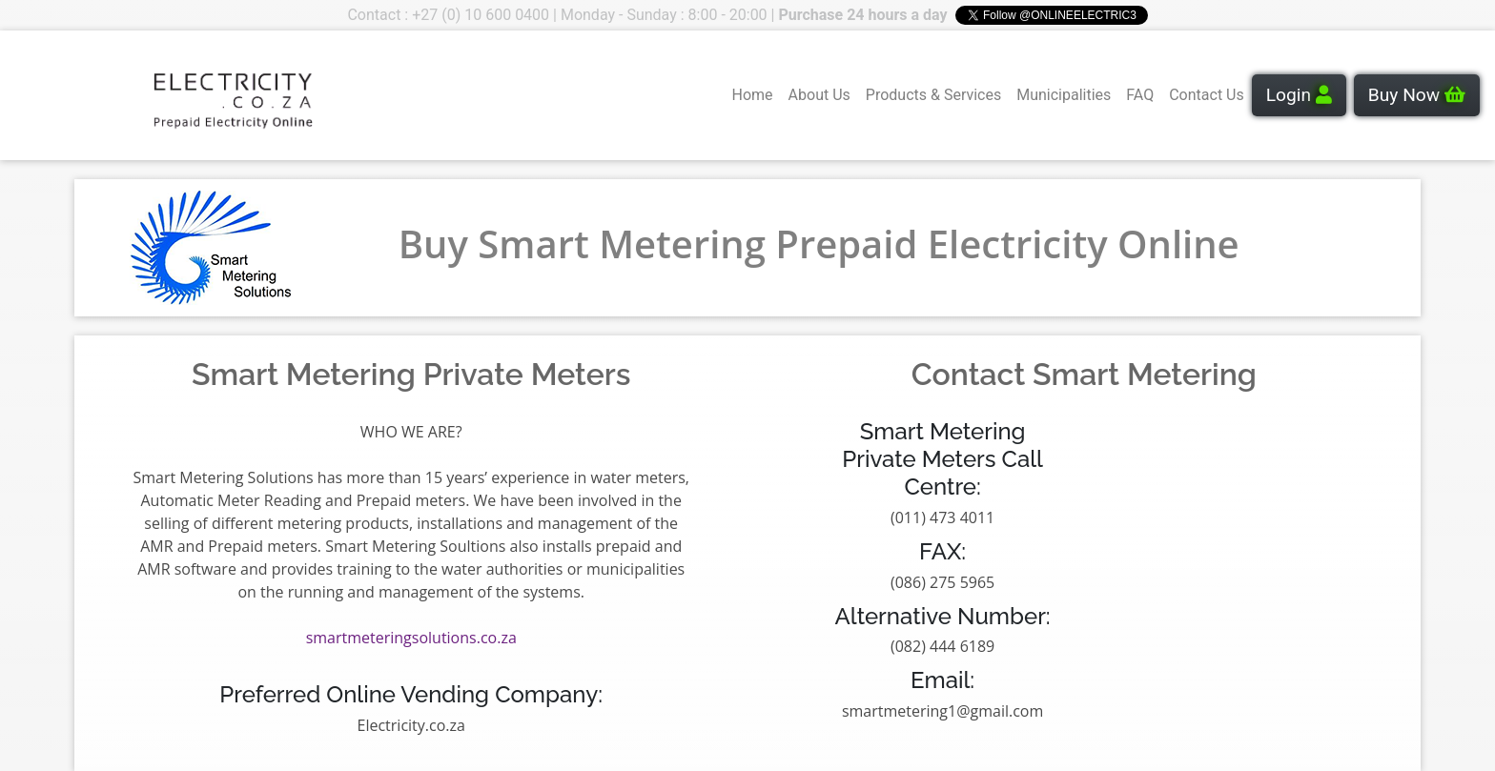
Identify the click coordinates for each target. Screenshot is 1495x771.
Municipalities (1063, 95)
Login (1299, 95)
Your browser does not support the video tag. (87, 95)
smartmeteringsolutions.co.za (411, 637)
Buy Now (1416, 95)
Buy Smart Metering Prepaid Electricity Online (819, 243)
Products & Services (933, 95)
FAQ (1140, 95)
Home (752, 95)
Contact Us (1206, 95)
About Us (819, 95)
